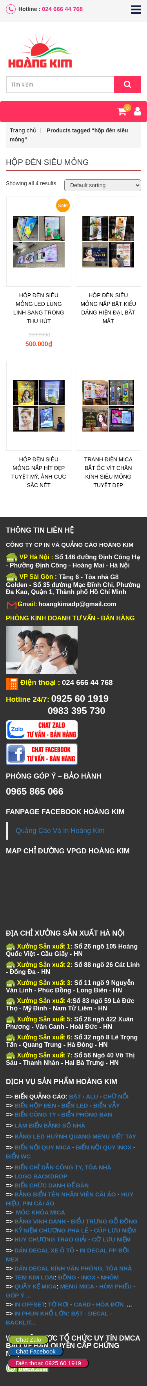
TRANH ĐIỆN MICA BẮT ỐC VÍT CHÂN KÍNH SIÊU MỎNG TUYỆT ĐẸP (108, 472)
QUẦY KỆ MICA (36, 1286)
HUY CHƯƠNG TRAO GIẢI (51, 1239)
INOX (88, 1277)
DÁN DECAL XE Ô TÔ (44, 1250)
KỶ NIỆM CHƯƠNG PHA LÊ (52, 1230)
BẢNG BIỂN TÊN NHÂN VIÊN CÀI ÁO (65, 1194)
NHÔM (110, 1277)
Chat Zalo (28, 1339)
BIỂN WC (18, 1156)
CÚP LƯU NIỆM (115, 1230)
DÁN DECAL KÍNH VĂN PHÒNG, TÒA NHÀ (73, 1268)
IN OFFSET (30, 1304)
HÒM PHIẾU (115, 1286)
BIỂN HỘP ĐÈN (35, 1105)
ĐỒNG (67, 1277)
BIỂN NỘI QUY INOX (103, 1147)
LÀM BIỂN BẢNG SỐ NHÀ (51, 1125)
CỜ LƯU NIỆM (111, 1239)
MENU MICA (77, 1286)
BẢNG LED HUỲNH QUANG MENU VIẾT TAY (75, 1136)
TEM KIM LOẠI (35, 1277)
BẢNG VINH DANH (40, 1221)
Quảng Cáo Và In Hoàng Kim (60, 831)
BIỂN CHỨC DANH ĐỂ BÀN (51, 1185)
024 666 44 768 (62, 8)
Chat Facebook (36, 1351)
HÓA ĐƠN (110, 1304)
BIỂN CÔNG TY (35, 1114)
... (27, 1295)
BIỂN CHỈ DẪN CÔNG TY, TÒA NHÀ (63, 1167)
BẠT (75, 1096)
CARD (82, 1304)
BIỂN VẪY (106, 1105)
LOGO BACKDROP (41, 1176)
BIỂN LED (74, 1105)
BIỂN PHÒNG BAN (86, 1114)
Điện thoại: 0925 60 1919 (48, 1363)
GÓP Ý (15, 1295)
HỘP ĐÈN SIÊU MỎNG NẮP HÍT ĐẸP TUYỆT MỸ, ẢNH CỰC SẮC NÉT (38, 472)
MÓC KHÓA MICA (40, 1212)
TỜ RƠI (58, 1304)
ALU (92, 1096)
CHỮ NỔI (116, 1096)
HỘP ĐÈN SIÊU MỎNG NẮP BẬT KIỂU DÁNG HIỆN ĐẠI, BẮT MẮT (108, 308)
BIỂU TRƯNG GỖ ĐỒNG (104, 1221)
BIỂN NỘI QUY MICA (43, 1147)
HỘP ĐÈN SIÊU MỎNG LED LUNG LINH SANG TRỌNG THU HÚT (38, 308)
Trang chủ (23, 130)
